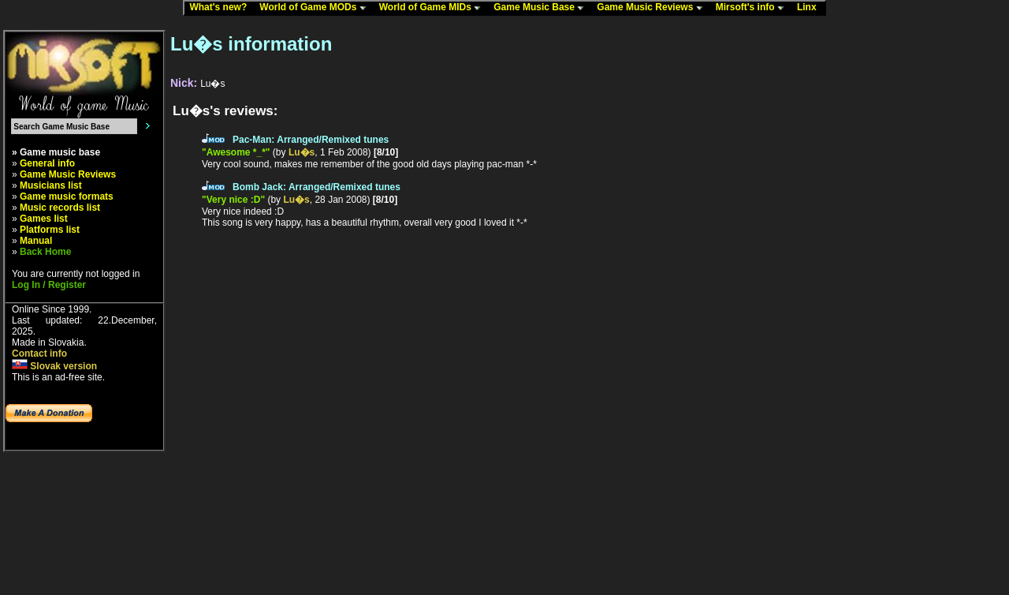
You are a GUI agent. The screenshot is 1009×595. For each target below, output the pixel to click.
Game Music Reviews (653, 8)
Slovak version (54, 366)
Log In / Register (49, 284)
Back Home (45, 251)
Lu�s (302, 152)
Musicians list (51, 185)
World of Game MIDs (433, 8)
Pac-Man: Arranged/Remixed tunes (311, 139)
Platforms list (50, 229)
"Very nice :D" (233, 199)
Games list (44, 218)
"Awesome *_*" (236, 152)
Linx (810, 8)
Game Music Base (542, 8)
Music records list (60, 207)
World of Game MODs (316, 8)
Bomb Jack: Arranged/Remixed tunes (316, 187)
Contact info (39, 353)
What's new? (221, 8)
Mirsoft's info (753, 8)
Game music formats (67, 196)
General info (47, 163)
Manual (36, 240)
